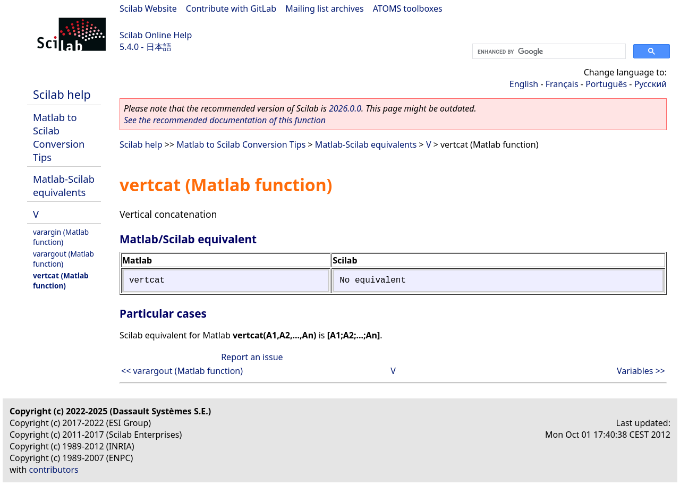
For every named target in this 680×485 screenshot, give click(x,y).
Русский (650, 84)
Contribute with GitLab (231, 8)
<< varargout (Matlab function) (182, 371)
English (523, 84)
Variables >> (641, 371)
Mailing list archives (324, 8)
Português (606, 84)
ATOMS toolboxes (408, 8)
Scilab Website (148, 8)
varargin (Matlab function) (61, 237)
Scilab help (62, 94)
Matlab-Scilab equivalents (64, 185)
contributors (54, 469)
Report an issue (252, 357)
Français (562, 84)
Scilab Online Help (156, 35)
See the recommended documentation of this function (225, 120)
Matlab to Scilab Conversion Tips (58, 137)
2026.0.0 (345, 108)
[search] (548, 51)
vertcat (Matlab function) (61, 280)
